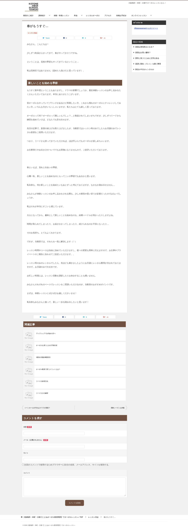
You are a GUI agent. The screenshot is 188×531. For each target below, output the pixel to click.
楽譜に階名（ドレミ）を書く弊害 (148, 64)
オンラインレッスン (139, 15)
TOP (53, 517)
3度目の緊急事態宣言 (43, 357)
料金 (75, 15)
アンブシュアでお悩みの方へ (46, 333)
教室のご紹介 (28, 15)
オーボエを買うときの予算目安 (46, 345)
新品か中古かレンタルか (144, 69)
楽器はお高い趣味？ (143, 52)
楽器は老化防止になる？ (144, 47)
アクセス (108, 15)
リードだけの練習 (42, 393)
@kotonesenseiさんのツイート (146, 28)
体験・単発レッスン (61, 15)
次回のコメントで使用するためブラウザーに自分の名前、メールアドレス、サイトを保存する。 (67, 465)
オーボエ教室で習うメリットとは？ (48, 369)
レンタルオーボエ (93, 15)
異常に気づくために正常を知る (147, 58)
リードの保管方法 (42, 381)
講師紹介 (41, 15)
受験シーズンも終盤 (118, 408)
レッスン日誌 (32, 33)
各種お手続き (121, 15)
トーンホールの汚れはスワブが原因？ (37, 408)
